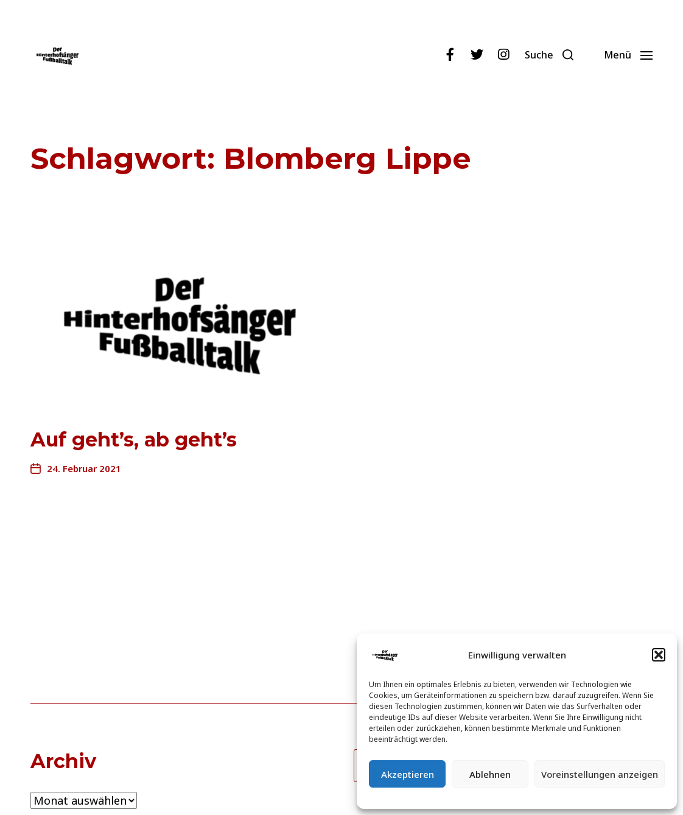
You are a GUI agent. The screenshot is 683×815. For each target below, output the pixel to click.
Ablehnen (490, 774)
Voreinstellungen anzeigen (599, 774)
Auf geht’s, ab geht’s (133, 439)
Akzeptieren (407, 774)
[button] (659, 655)
